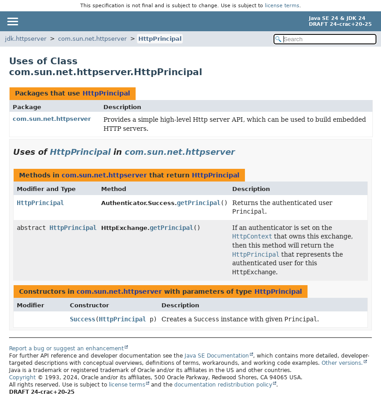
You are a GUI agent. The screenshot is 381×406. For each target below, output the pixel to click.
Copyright (22, 377)
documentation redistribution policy (223, 385)
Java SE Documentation (217, 356)
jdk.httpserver (25, 38)
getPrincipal (198, 202)
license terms (282, 6)
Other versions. (342, 363)
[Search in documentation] (325, 39)
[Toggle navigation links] (12, 21)
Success (82, 319)
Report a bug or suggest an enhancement (66, 348)
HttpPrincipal (159, 38)
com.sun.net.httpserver (92, 38)
